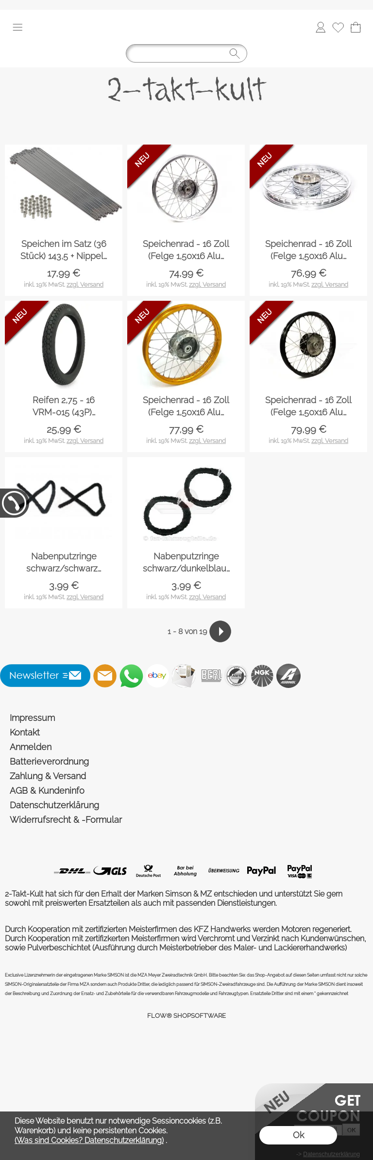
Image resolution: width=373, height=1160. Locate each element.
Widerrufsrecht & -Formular (66, 820)
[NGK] (262, 676)
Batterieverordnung (49, 761)
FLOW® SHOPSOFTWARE (186, 1015)
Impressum (32, 718)
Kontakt (25, 732)
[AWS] (236, 676)
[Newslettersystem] (183, 676)
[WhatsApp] (131, 676)
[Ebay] (157, 676)
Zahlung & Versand (48, 776)
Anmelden (30, 747)
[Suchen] (186, 53)
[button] (17, 27)
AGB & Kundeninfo (47, 790)
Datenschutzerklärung (54, 805)
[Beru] (210, 676)
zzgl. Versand (85, 284)
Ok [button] (298, 1135)
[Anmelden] (320, 27)
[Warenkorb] (355, 27)
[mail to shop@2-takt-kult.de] (105, 676)
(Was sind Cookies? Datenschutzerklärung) (89, 1140)
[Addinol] (288, 676)
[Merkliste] (338, 27)
